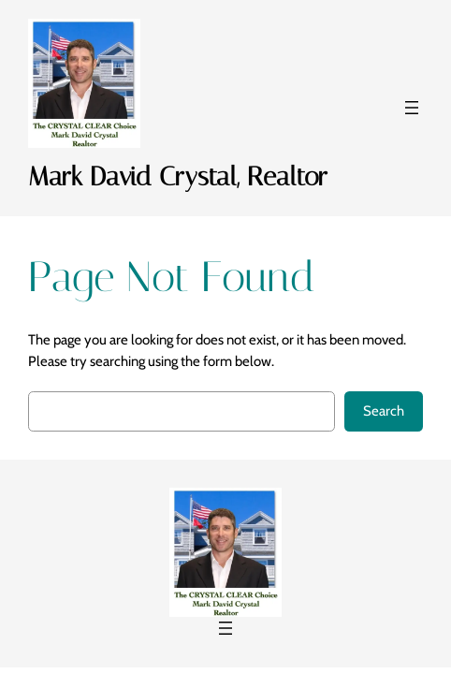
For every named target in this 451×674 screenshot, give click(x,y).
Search (383, 411)
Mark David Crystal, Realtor (177, 176)
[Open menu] (411, 107)
